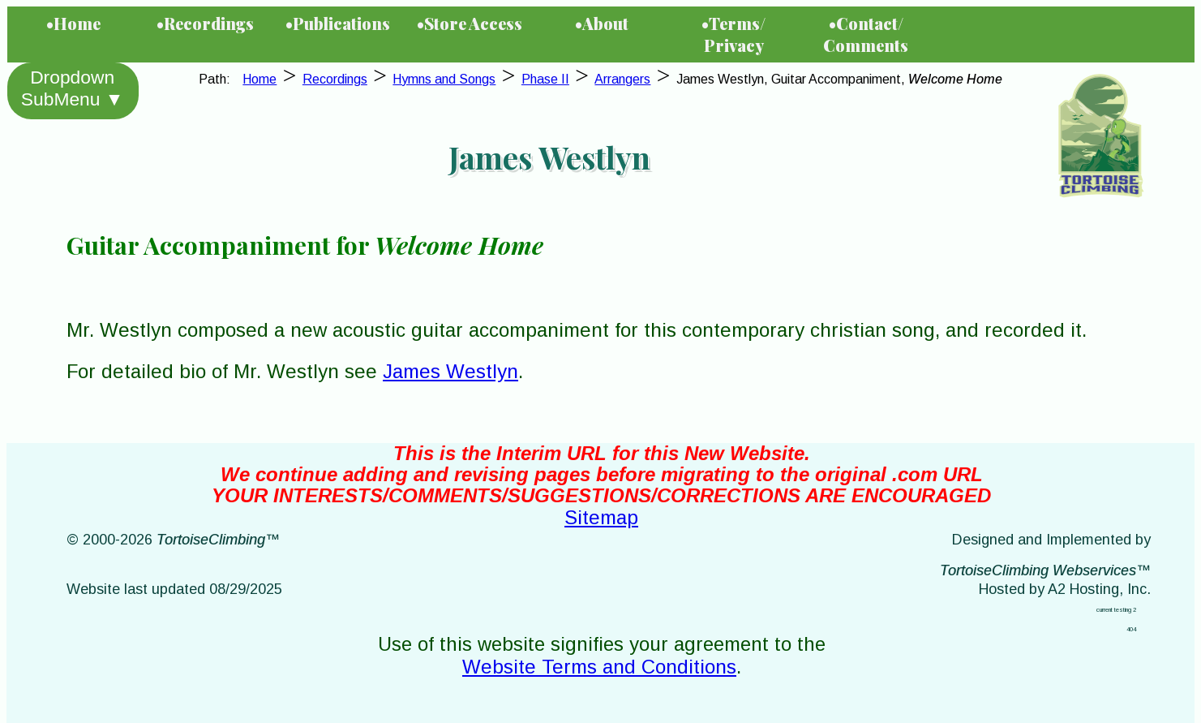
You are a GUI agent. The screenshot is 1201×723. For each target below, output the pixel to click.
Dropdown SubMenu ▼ (71, 88)
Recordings (334, 79)
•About (601, 23)
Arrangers (622, 79)
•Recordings (205, 23)
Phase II (545, 79)
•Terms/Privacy (733, 34)
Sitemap (601, 517)
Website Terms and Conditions (599, 667)
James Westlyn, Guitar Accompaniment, (839, 79)
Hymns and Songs (443, 79)
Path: (218, 79)
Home (259, 79)
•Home (73, 23)
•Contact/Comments (865, 34)
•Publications (337, 23)
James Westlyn (450, 371)
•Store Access (469, 23)
